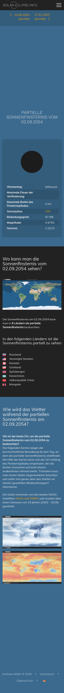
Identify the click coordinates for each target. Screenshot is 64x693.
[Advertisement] (32, 63)
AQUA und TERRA (27, 498)
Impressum (47, 674)
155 (47, 211)
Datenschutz (25, 680)
